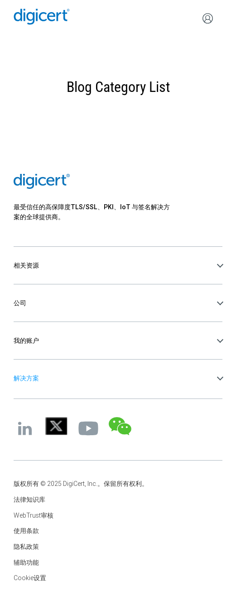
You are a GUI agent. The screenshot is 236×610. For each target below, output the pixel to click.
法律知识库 (29, 499)
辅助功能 (26, 562)
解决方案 (26, 378)
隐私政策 (26, 547)
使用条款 (26, 531)
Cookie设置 (30, 578)
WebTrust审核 (33, 515)
